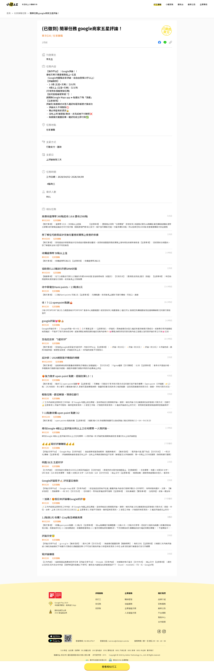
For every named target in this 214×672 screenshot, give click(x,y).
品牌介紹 (162, 599)
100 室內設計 (97, 650)
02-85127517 (89, 641)
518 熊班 (63, 650)
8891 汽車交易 (120, 650)
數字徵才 (150, 650)
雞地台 (180, 4)
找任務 (98, 603)
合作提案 (162, 621)
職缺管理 (128, 599)
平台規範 (162, 612)
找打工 (98, 599)
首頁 (9, 13)
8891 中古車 (141, 650)
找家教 (98, 608)
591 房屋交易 (86, 650)
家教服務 (162, 603)
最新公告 (191, 4)
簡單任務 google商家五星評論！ (45, 13)
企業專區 (203, 4)
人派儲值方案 (130, 612)
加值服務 (128, 603)
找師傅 (77, 650)
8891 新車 (131, 650)
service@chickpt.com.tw (119, 641)
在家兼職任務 (20, 13)
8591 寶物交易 (108, 650)
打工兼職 (157, 4)
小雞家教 (169, 4)
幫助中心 (162, 617)
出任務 (70, 650)
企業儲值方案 (130, 608)
